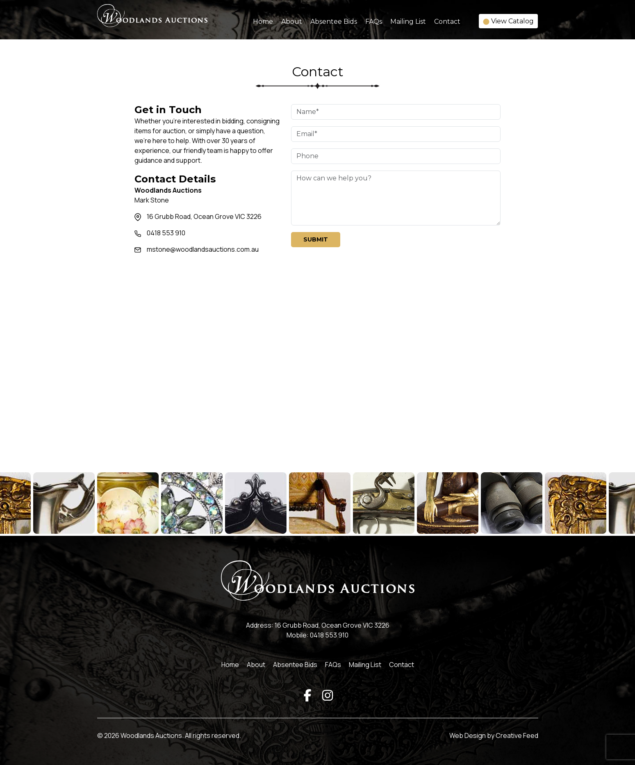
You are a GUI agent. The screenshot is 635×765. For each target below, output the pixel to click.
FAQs (373, 21)
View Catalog (508, 21)
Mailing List (408, 21)
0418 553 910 (166, 232)
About (291, 21)
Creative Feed (517, 735)
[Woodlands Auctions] (152, 20)
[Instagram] (327, 694)
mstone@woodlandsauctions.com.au (203, 249)
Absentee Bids (333, 21)
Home (263, 21)
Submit (315, 239)
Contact (447, 21)
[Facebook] (307, 694)
